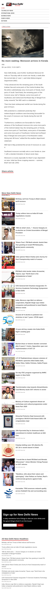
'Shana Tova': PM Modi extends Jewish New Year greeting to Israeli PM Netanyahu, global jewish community (31, 245)
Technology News (7, 10)
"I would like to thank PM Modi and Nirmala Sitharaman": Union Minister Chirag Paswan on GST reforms (32, 462)
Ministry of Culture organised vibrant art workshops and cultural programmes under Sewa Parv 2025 (31, 404)
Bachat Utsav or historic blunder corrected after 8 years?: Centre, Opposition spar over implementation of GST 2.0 (32, 346)
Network (4, 21)
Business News (6, 16)
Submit (20, 525)
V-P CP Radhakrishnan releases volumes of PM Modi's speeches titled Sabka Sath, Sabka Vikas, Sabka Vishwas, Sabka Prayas (31, 360)
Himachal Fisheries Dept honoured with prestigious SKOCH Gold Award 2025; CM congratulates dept (31, 418)
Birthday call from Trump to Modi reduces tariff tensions (18, 542)
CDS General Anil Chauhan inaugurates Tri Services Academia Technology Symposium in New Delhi (32, 288)
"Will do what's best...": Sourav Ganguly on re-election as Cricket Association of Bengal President (32, 230)
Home (3, 8)
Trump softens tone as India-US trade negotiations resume (19, 547)
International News (7, 13)
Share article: (8, 171)
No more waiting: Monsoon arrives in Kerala (25, 61)
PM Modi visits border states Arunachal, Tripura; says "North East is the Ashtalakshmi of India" (30, 273)
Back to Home (6, 26)
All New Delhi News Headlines (15, 539)
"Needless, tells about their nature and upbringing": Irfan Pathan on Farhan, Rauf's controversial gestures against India (31, 476)
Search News (5, 18)
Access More (5, 195)
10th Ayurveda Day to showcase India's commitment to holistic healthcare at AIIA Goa (31, 433)
